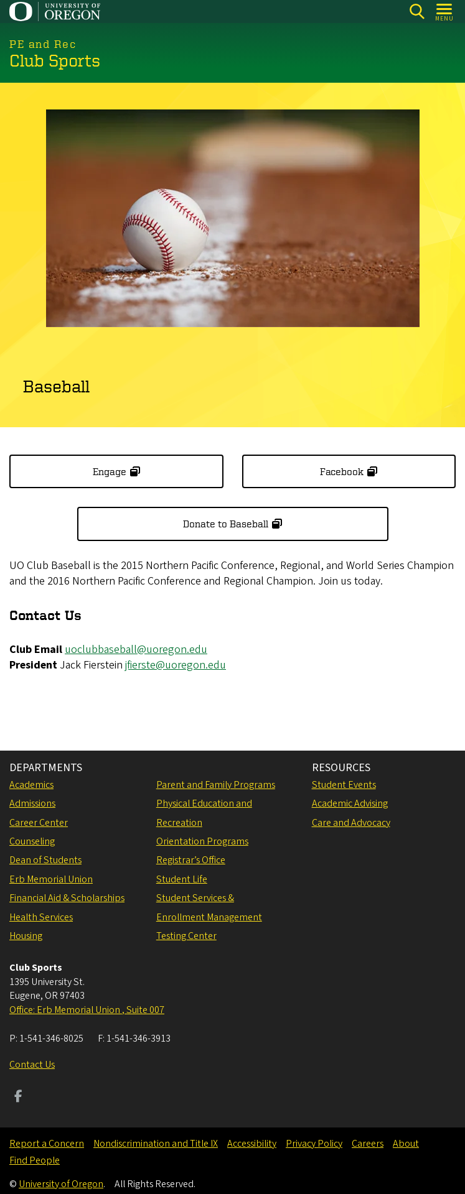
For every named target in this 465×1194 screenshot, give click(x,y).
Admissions (32, 803)
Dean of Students (45, 860)
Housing (25, 936)
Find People (34, 1160)
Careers (367, 1143)
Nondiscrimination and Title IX (155, 1143)
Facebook (342, 471)
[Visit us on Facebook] (18, 1097)
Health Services (41, 917)
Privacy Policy (314, 1143)
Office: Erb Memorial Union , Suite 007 (86, 1010)
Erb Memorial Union (51, 879)
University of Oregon (61, 1184)
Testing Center (186, 936)
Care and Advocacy (351, 823)
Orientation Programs (202, 841)
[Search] (417, 11)
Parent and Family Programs (215, 785)
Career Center (38, 823)
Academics (31, 785)
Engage (109, 471)
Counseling (32, 841)
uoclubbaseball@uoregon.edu (136, 649)
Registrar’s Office (190, 860)
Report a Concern (46, 1143)
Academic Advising (350, 803)
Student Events (344, 785)
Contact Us (32, 1064)
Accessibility (251, 1143)
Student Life (181, 879)
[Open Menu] (445, 11)
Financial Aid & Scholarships (66, 898)
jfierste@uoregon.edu (175, 665)
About (406, 1143)
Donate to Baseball (225, 524)
